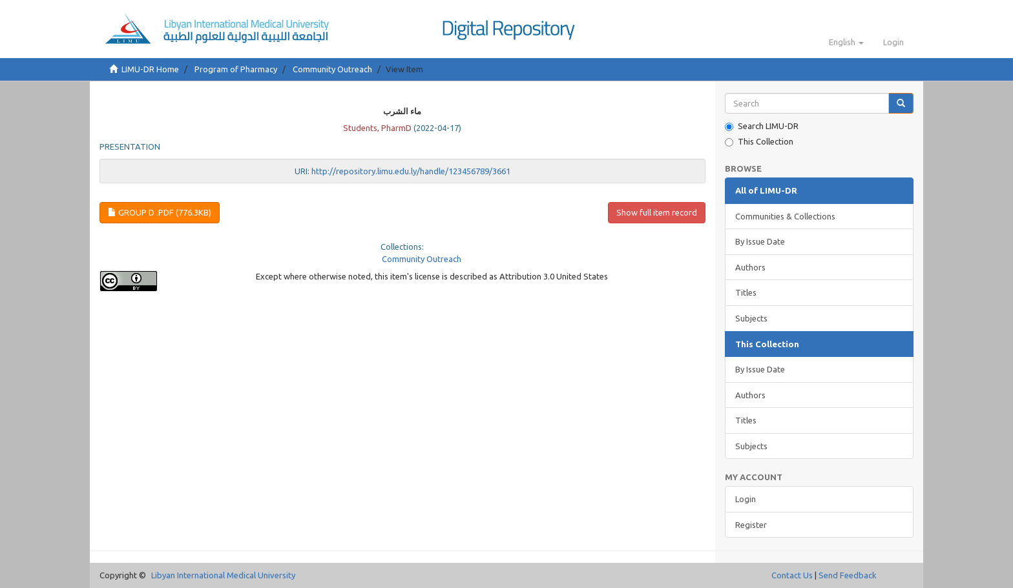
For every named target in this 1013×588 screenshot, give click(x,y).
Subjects (751, 318)
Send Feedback (848, 575)
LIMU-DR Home (150, 69)
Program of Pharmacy (235, 69)
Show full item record (656, 212)
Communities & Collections (785, 216)
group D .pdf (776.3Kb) (159, 212)
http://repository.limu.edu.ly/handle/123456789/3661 (410, 171)
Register (751, 524)
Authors (750, 267)
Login (745, 498)
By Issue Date (760, 241)
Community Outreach (332, 69)
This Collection (759, 142)
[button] (846, 42)
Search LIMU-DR (762, 126)
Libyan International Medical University (223, 575)
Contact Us (792, 575)
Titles (746, 292)
